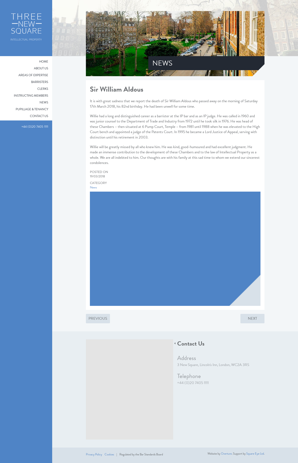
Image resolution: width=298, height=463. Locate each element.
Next (252, 318)
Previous (97, 318)
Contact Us (39, 116)
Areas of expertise (33, 75)
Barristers (39, 82)
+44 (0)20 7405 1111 (193, 383)
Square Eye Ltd (255, 453)
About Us (41, 68)
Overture (226, 453)
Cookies (109, 454)
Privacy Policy (94, 454)
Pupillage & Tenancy (32, 109)
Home (43, 61)
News (44, 102)
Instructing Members (31, 95)
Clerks (42, 89)
